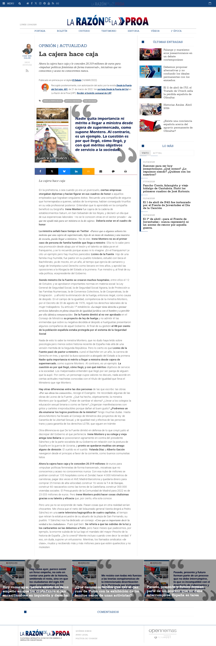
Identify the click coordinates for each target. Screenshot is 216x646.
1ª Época (176, 31)
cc (57, 3)
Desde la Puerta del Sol (53, 101)
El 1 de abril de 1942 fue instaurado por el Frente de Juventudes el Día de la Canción (167, 204)
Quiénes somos (83, 631)
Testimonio (108, 31)
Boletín (62, 31)
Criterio (84, 31)
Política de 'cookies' (87, 638)
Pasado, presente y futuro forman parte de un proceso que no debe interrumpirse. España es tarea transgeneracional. (177, 593)
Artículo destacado (73, 101)
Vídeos (155, 31)
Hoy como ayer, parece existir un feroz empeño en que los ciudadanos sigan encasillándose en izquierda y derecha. (35, 593)
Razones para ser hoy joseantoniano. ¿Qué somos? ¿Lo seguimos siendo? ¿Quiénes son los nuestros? (167, 170)
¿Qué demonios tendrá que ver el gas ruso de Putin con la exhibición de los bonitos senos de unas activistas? (107, 593)
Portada (39, 31)
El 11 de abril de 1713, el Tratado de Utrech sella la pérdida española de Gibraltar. (178, 92)
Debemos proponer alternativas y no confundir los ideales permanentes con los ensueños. (177, 74)
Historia (133, 31)
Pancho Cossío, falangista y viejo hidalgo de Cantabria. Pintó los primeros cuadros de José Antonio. (166, 187)
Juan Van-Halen (27, 57)
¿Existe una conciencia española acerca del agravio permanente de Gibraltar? (178, 126)
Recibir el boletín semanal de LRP (94, 93)
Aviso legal (82, 635)
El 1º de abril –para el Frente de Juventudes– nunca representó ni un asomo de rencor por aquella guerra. (166, 222)
